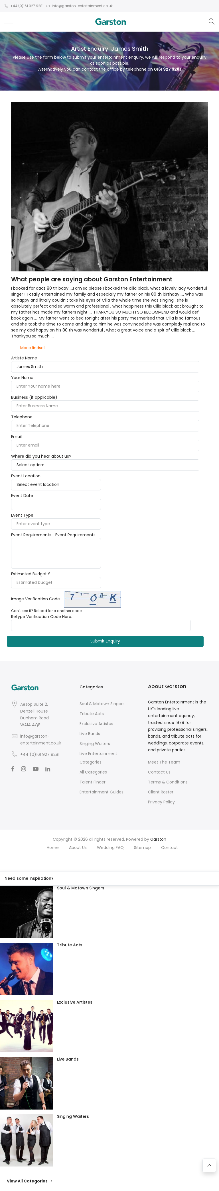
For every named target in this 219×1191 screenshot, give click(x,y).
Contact (169, 847)
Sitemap (142, 847)
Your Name (22, 377)
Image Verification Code (35, 599)
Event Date (22, 495)
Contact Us (159, 772)
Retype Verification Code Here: (41, 616)
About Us (78, 847)
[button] (8, 22)
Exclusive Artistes (96, 724)
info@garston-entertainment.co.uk (40, 739)
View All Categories (29, 1181)
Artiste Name (24, 358)
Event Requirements (31, 535)
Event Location (25, 476)
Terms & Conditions (168, 782)
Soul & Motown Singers (102, 704)
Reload (40, 610)
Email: (17, 436)
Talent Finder (93, 782)
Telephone (22, 417)
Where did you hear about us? (41, 456)
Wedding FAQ (110, 847)
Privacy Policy (161, 802)
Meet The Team (164, 762)
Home (53, 847)
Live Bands (90, 733)
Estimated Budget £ (30, 574)
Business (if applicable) (34, 397)
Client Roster (160, 792)
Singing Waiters (95, 743)
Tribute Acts (92, 714)
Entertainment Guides (101, 792)
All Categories (93, 772)
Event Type (22, 515)
